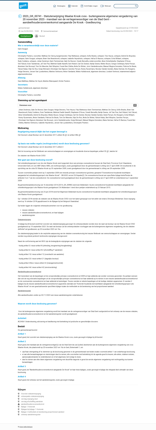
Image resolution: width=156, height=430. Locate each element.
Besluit (42, 36)
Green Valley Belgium (25, 427)
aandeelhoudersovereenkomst (32, 404)
